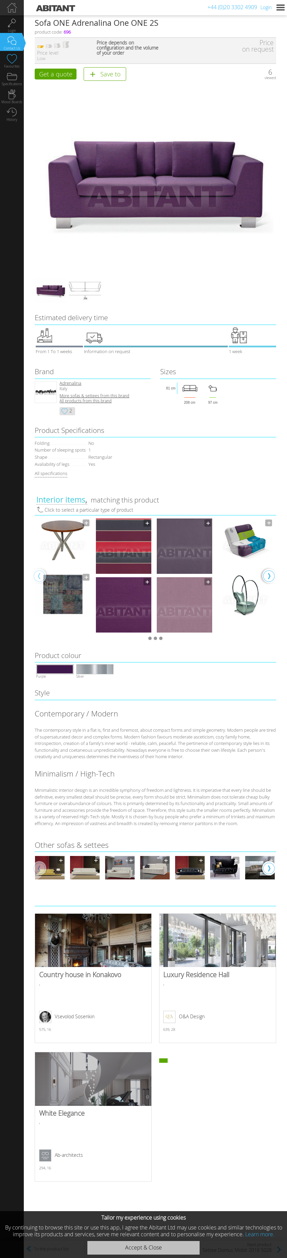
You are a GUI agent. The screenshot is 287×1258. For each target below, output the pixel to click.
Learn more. (259, 1234)
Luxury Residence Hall (217, 979)
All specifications (51, 475)
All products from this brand (86, 402)
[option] (62, 572)
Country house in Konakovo (93, 979)
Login (266, 7)
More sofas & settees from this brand (94, 397)
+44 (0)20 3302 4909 (232, 7)
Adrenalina (70, 384)
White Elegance (93, 1118)
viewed (270, 77)
